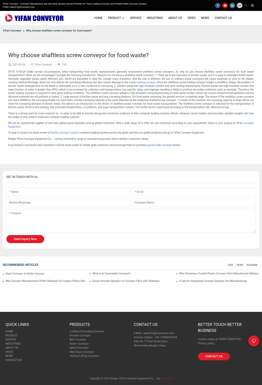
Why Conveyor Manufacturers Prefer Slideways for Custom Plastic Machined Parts (45, 280)
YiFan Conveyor (12, 30)
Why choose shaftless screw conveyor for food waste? (59, 30)
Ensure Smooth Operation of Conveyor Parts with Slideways (126, 280)
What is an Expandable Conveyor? (111, 273)
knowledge (252, 265)
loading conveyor (146, 82)
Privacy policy (206, 343)
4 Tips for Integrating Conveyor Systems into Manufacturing (213, 280)
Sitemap (167, 378)
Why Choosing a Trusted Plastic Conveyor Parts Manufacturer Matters (218, 273)
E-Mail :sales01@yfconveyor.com (19, 7)
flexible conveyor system (64, 132)
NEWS (240, 265)
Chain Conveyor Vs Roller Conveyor (24, 273)
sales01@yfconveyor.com (158, 333)
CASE (230, 265)
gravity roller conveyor (159, 145)
